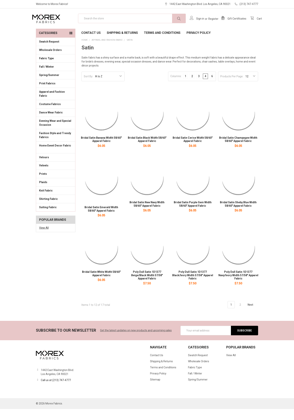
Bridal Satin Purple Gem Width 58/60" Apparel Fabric (193, 215)
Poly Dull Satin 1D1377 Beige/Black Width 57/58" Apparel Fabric (147, 286)
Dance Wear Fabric (55, 123)
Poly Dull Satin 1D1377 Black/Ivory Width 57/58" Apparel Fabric (192, 286)
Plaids (43, 193)
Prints (55, 184)
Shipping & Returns (122, 44)
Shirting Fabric (55, 209)
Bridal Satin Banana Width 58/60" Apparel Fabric (101, 150)
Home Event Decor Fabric (55, 158)
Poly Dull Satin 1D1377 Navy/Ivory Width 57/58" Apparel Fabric (238, 286)
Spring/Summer (49, 86)
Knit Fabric (55, 201)
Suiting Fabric (55, 218)
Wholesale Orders (50, 60)
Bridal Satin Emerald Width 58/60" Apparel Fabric (101, 220)
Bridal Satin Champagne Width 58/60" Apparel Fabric (238, 150)
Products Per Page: (231, 87)
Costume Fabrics (55, 115)
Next (253, 316)
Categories (48, 44)
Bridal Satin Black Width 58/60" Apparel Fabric (147, 150)
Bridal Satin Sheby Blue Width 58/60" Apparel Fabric (238, 215)
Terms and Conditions (162, 44)
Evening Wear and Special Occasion (55, 133)
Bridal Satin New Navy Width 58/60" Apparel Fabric (147, 215)
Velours (55, 168)
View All (44, 238)
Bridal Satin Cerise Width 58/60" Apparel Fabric (193, 150)
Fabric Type (55, 69)
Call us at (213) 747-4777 (56, 391)
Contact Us (91, 44)
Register (210, 24)
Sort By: (88, 87)
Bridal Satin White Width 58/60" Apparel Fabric (101, 284)
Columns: (176, 87)
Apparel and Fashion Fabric (55, 104)
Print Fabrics (47, 94)
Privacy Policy (199, 44)
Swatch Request (49, 52)
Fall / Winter (55, 77)
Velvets (55, 176)
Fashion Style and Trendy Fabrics (55, 146)
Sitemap (155, 390)
